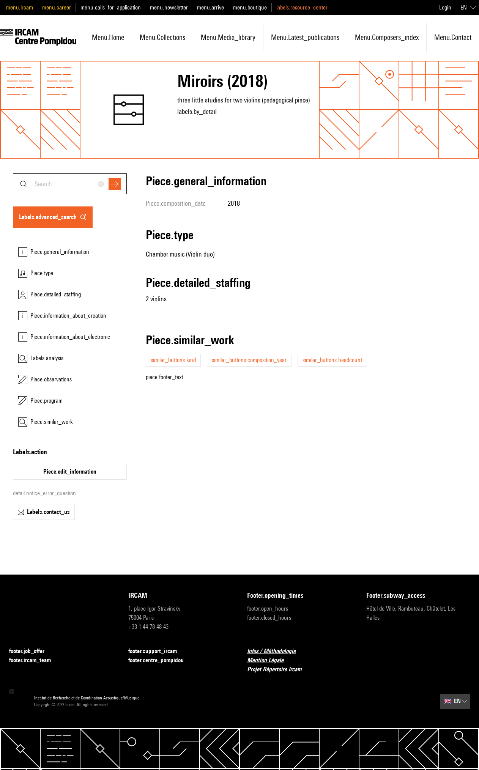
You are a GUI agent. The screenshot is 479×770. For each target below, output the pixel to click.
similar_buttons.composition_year (249, 360)
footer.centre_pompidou (160, 660)
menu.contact (452, 37)
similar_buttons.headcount (332, 360)
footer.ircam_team (34, 660)
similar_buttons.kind (173, 360)
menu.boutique (250, 7)
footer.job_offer (31, 651)
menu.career (56, 7)
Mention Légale (270, 660)
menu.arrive (210, 7)
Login (445, 7)
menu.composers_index (387, 37)
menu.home (108, 37)
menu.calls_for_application (110, 7)
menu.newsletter (169, 7)
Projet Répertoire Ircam (278, 670)
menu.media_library (228, 37)
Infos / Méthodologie (276, 651)
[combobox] (70, 183)
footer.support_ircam (157, 651)
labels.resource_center (302, 7)
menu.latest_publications (305, 37)
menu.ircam (19, 7)
